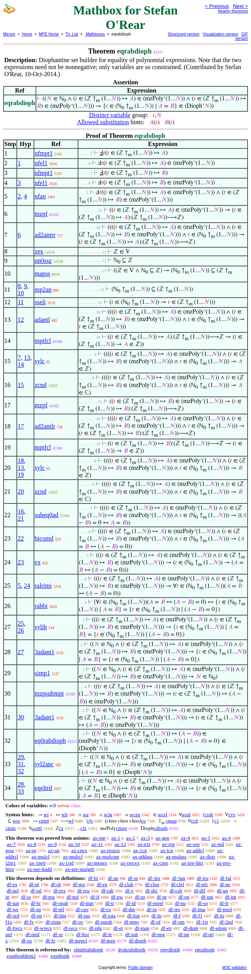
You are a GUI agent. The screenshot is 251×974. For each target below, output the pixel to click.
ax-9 (52, 844)
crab (209, 814)
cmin (10, 828)
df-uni (207, 897)
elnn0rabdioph (88, 950)
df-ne (225, 884)
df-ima (198, 909)
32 (21, 771)
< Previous (217, 6)
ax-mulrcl (73, 857)
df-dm (129, 909)
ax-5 (206, 838)
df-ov (77, 922)
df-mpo (131, 922)
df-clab (126, 884)
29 (21, 757)
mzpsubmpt (49, 693)
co (143, 821)
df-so (203, 903)
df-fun (133, 916)
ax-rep (168, 844)
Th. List (71, 34)
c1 (216, 821)
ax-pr (31, 850)
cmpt (44, 821)
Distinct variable (110, 115)
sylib (41, 627)
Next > (240, 6)
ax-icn (166, 850)
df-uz (26, 941)
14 (21, 364)
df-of (155, 922)
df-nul (72, 897)
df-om (178, 922)
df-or (133, 878)
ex (38, 562)
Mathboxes (95, 34)
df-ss (26, 897)
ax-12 (120, 844)
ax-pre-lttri (192, 863)
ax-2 (130, 838)
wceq (135, 814)
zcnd (40, 385)
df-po (180, 903)
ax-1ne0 (37, 863)
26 (21, 630)
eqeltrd (43, 788)
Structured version (184, 34)
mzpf (41, 213)
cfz (83, 828)
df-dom (190, 928)
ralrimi (43, 585)
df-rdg (95, 928)
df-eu (102, 884)
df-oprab (104, 922)
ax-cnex (79, 850)
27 (21, 652)
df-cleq (152, 884)
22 (21, 538)
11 (20, 302)
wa (85, 814)
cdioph (161, 828)
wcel (163, 814)
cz (61, 828)
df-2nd (226, 922)
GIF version (241, 36)
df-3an (178, 878)
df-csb (176, 891)
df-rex (59, 891)
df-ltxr (82, 934)
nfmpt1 (44, 153)
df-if (94, 897)
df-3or (154, 878)
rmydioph (170, 950)
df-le (107, 934)
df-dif (199, 891)
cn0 (38, 828)
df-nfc (202, 884)
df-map (142, 928)
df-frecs (14, 928)
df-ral (36, 891)
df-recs (71, 928)
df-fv (29, 922)
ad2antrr (45, 235)
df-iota (109, 916)
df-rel (58, 909)
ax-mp (99, 838)
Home (27, 34)
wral (186, 814)
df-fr (224, 903)
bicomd (44, 538)
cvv (232, 814)
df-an (113, 878)
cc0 (194, 821)
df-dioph (138, 941)
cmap (171, 821)
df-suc (84, 916)
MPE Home (49, 34)
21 (21, 518)
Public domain (140, 967)
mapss (42, 273)
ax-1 (115, 838)
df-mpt (87, 903)
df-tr (109, 903)
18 (21, 460)
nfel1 (41, 163)
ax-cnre (160, 863)
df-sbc (151, 891)
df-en (166, 928)
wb (65, 814)
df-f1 (198, 916)
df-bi (93, 878)
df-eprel (155, 903)
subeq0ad (46, 515)
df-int (230, 897)
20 (21, 491)
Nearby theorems (233, 11)
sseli (40, 302)
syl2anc (44, 764)
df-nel (13, 891)
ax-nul (217, 844)
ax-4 (185, 838)
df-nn (183, 934)
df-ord (13, 916)
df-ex (12, 884)
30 (21, 717)
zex (39, 251)
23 (21, 562)
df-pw (117, 897)
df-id (131, 903)
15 (21, 385)
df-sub (131, 934)
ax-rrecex (130, 863)
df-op (184, 897)
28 (21, 784)
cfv (90, 821)
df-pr (162, 897)
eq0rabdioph (50, 740)
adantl (42, 319)
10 (21, 293)
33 (21, 791)
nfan (40, 196)
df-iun (13, 903)
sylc (40, 361)
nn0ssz (43, 260)
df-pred (224, 909)
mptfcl (43, 340)
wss (16, 821)
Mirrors (9, 34)
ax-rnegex (97, 863)
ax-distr (208, 857)
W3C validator (234, 967)
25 (21, 623)
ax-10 (74, 844)
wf (71, 821)
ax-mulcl (40, 857)
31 (21, 764)
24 (27, 585)
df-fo (219, 916)
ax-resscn (110, 850)
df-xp (35, 909)
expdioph (60, 956)
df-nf (34, 884)
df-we (12, 909)
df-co (106, 909)
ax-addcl (195, 850)
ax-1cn (140, 850)
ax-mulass (176, 857)
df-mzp (108, 941)
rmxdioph (205, 950)
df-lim (59, 916)
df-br (36, 903)
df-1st (202, 922)
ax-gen (162, 838)
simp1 (42, 673)
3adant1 (45, 652)
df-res (174, 909)
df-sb (56, 884)
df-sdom (218, 928)
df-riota (53, 922)
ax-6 (226, 838)
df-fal (225, 878)
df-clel (177, 884)
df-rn (152, 909)
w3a (108, 814)
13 (27, 357)
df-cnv (82, 909)
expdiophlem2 (21, 956)
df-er (118, 928)
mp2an (43, 289)
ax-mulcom (107, 857)
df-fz (50, 941)
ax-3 (145, 838)
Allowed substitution (103, 122)
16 (21, 511)
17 (21, 426)
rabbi (41, 606)
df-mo (79, 884)
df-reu (83, 891)
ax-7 (11, 844)
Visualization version (220, 34)
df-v (129, 891)
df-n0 (208, 934)
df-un (222, 891)
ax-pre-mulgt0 (79, 869)
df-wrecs (42, 928)
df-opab (60, 903)
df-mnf (32, 934)
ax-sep (193, 844)
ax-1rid (66, 863)
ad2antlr (45, 426)
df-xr (58, 934)
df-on (36, 916)
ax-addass (142, 857)
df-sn (140, 897)
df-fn (157, 916)
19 (21, 474)
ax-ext (144, 844)
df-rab (107, 891)
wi (46, 814)
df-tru (203, 878)
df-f (177, 916)
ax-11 (97, 844)
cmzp (121, 828)
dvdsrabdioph (132, 950)
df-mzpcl (78, 941)
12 (21, 319)
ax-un (54, 850)
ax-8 (31, 844)
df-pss (48, 897)
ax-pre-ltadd (39, 869)
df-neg (158, 934)
